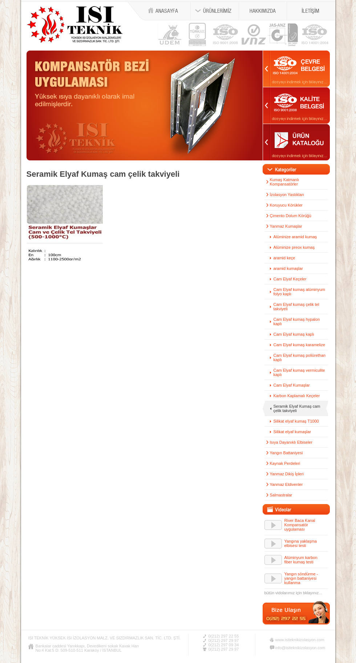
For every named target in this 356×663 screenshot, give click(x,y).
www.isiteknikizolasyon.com (299, 640)
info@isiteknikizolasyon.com (300, 648)
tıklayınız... (312, 593)
